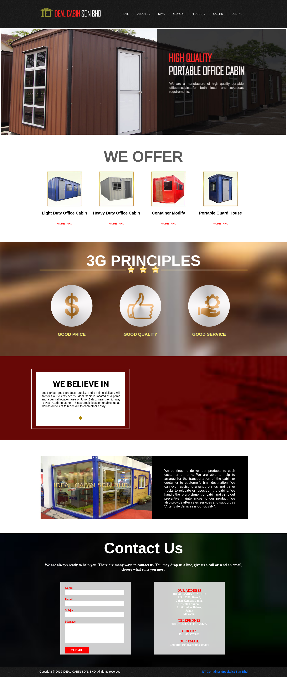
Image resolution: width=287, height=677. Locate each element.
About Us (143, 14)
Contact (238, 14)
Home (125, 14)
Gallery (218, 14)
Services (178, 14)
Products (198, 14)
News (161, 14)
